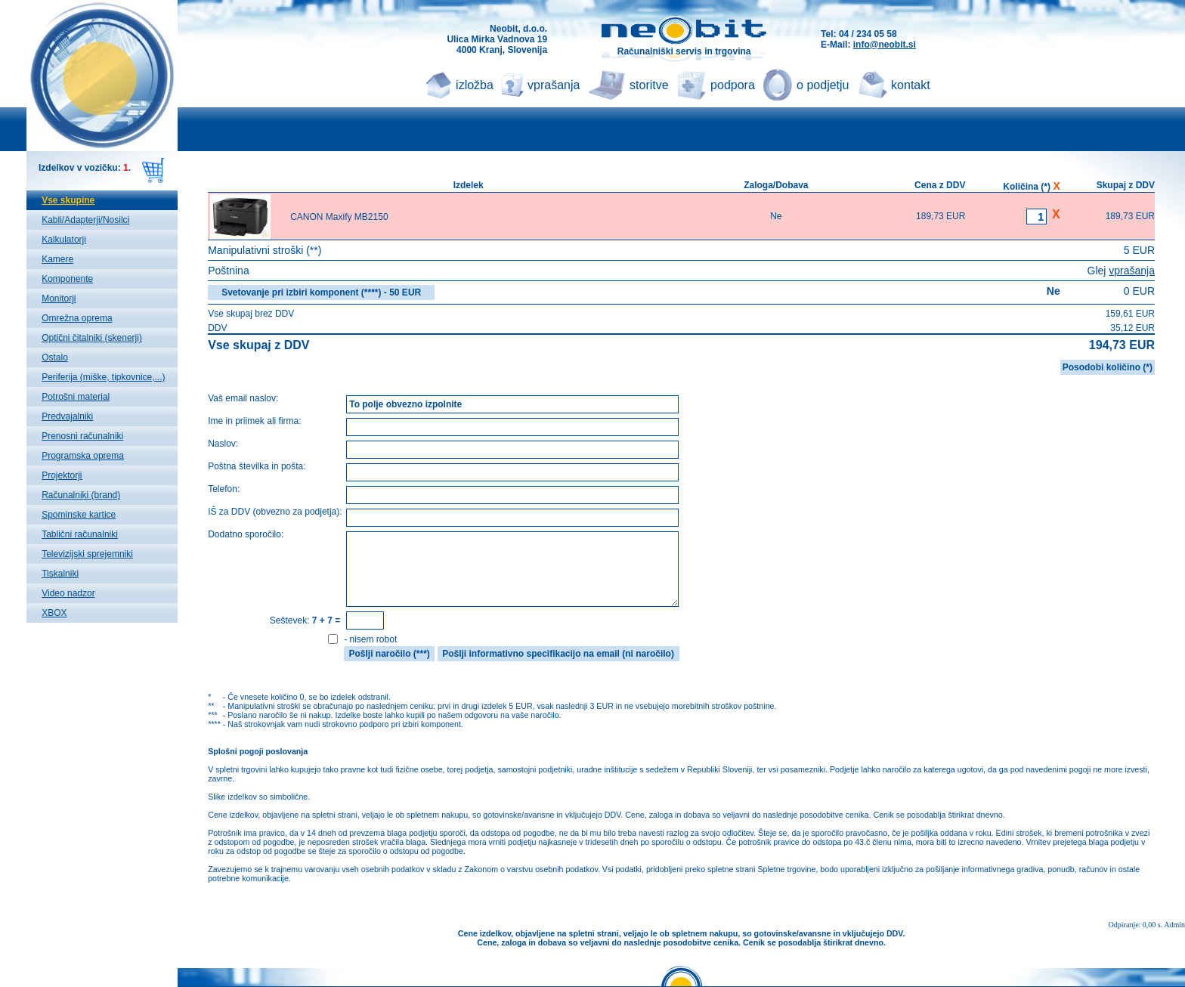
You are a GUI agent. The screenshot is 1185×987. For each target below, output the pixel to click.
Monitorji (59, 298)
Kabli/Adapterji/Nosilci (85, 220)
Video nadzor (68, 593)
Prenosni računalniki (82, 436)
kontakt (910, 85)
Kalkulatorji (64, 239)
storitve (649, 85)
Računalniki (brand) (81, 495)
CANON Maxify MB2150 (339, 217)
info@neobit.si (884, 44)
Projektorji (62, 475)
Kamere (57, 259)
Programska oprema (83, 455)
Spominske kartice (79, 514)
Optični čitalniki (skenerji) (92, 338)
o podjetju (823, 85)
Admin (1174, 924)
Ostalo (55, 357)
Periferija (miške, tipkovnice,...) (103, 377)
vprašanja (554, 85)
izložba (474, 85)
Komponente (67, 279)
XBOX (54, 613)
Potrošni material (76, 396)
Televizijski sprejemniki (87, 554)
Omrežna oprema (77, 318)
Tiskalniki (60, 573)
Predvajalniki (67, 416)
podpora (732, 85)
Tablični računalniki (80, 534)
